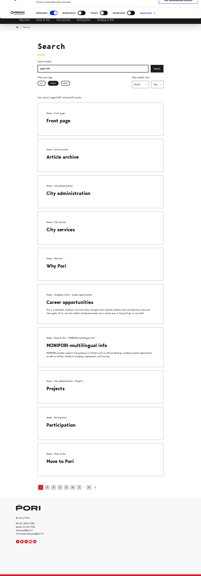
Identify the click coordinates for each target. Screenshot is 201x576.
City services (61, 230)
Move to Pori (60, 338)
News (65, 83)
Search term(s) (45, 61)
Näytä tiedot (146, 27)
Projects (56, 388)
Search (157, 68)
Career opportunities (70, 302)
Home (49, 113)
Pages (54, 83)
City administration (68, 193)
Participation (61, 425)
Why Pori (56, 266)
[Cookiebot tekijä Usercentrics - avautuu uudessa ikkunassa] (18, 28)
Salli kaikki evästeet (178, 7)
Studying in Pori (62, 295)
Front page (58, 121)
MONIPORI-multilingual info (77, 345)
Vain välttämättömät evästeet (178, 15)
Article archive (63, 157)
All (41, 83)
